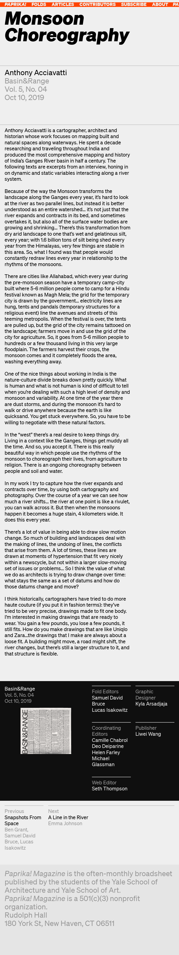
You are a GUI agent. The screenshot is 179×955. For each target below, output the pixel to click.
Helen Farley (106, 752)
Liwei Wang (148, 734)
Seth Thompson (109, 788)
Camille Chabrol (110, 740)
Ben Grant (16, 829)
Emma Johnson (65, 823)
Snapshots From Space (23, 820)
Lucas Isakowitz (110, 710)
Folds (39, 4)
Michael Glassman (103, 761)
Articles (63, 4)
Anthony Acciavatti (36, 72)
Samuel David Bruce (107, 700)
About (160, 4)
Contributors (97, 4)
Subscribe (134, 4)
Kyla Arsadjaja (151, 703)
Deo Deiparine (108, 746)
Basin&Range (27, 80)
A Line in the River (68, 817)
